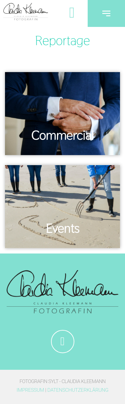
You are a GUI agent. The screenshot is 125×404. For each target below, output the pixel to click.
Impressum (30, 390)
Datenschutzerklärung (77, 390)
